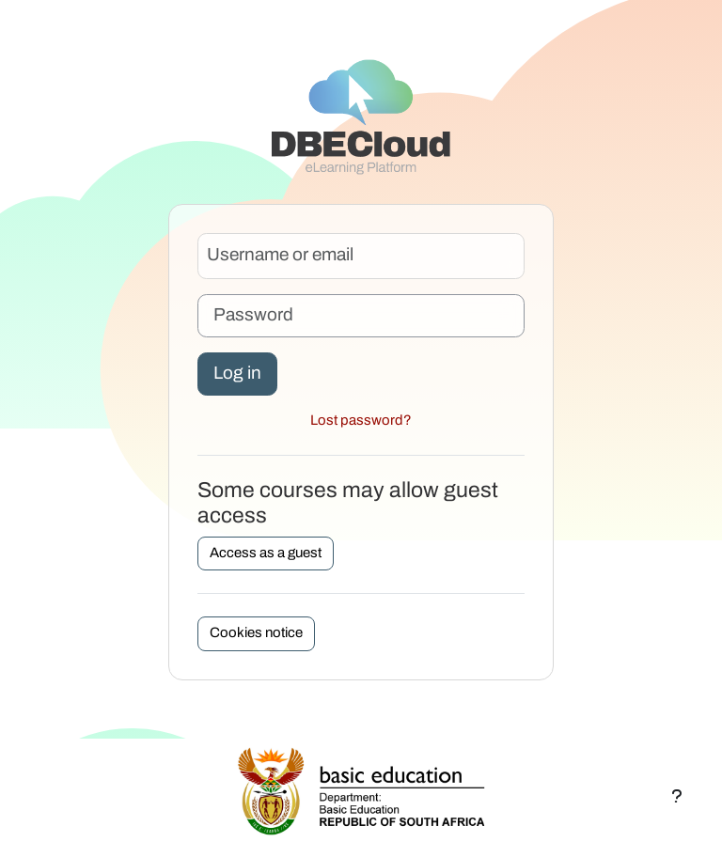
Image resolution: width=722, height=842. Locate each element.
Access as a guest (266, 553)
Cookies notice (256, 633)
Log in (237, 373)
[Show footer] (677, 797)
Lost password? (361, 420)
